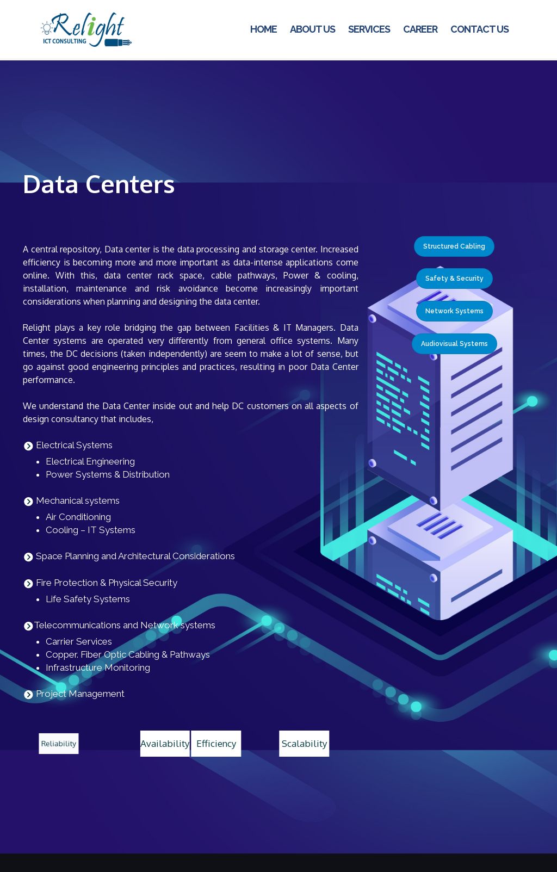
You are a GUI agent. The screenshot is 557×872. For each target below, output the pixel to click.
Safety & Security (454, 278)
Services (369, 29)
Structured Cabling (454, 246)
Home (263, 29)
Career (420, 29)
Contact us (479, 29)
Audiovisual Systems (454, 344)
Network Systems (454, 311)
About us (312, 29)
